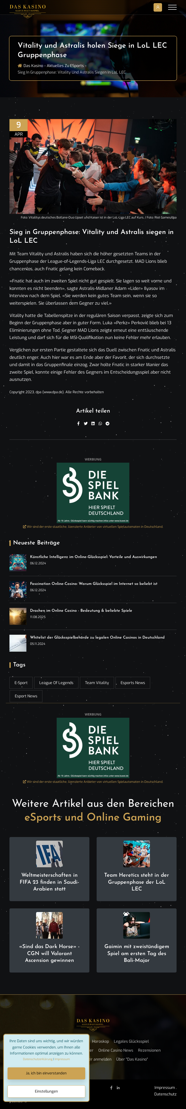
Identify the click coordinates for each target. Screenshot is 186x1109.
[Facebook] (78, 423)
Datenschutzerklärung (38, 1059)
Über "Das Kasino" (132, 1059)
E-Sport (21, 682)
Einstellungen (46, 1091)
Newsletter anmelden (91, 1059)
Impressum (165, 1087)
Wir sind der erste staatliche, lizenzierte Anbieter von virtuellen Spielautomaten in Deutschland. (93, 527)
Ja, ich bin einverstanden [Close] (46, 1073)
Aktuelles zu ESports (65, 65)
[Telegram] (107, 423)
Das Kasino (33, 65)
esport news (26, 696)
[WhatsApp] (100, 423)
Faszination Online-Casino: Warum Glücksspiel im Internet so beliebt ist (93, 584)
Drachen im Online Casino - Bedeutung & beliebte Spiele (81, 611)
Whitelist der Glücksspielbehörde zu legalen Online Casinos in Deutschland (97, 638)
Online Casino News (115, 1050)
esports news (133, 682)
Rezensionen (149, 1050)
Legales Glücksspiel (131, 1041)
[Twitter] (85, 423)
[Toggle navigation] (172, 7)
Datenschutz (165, 1094)
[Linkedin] (93, 423)
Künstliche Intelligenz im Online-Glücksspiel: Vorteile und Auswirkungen (93, 557)
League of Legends (56, 682)
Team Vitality (97, 682)
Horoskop (100, 1041)
